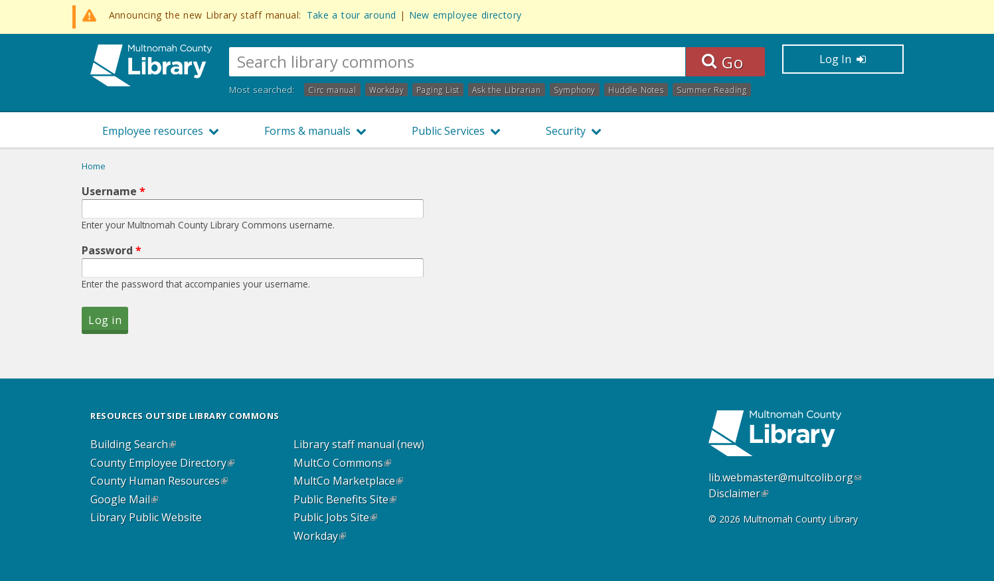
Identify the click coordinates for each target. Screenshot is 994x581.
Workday (386, 90)
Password (111, 250)
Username (113, 191)
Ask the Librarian (506, 90)
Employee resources (152, 131)
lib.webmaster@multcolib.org (784, 477)
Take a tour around (351, 15)
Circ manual (332, 90)
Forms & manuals (307, 131)
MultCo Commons (342, 463)
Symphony (575, 90)
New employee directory (465, 15)
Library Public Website (146, 518)
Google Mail (124, 500)
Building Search (133, 445)
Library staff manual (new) (358, 445)
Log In (842, 59)
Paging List (437, 90)
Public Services (448, 131)
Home (94, 166)
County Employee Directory (162, 463)
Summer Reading (712, 90)
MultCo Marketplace (348, 481)
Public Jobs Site (335, 518)
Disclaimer (738, 493)
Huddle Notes (636, 90)
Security (566, 131)
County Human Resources (159, 481)
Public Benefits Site (344, 500)
